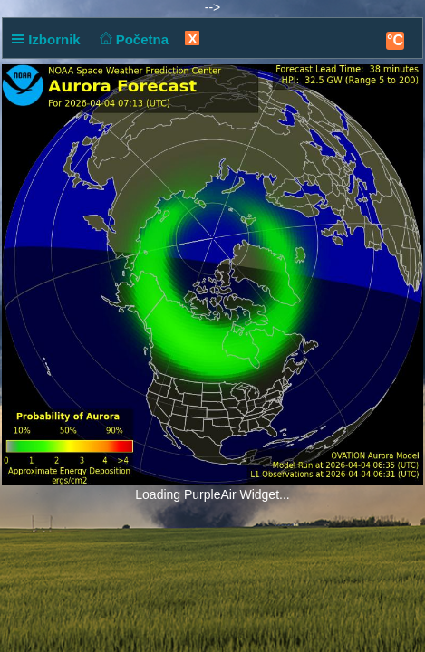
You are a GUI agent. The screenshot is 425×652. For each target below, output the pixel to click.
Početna (132, 39)
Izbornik (50, 39)
